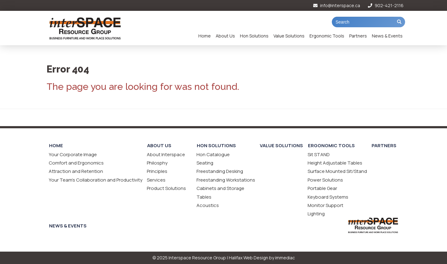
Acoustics (207, 205)
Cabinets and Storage (220, 188)
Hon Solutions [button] (254, 36)
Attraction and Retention (76, 171)
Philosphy (157, 163)
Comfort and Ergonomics (76, 163)
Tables (203, 197)
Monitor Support (325, 205)
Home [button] (204, 36)
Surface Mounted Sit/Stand (337, 171)
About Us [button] (225, 36)
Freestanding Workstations (225, 180)
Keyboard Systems (328, 197)
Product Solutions (166, 188)
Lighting (316, 213)
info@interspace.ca (336, 5)
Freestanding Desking (219, 171)
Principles (157, 171)
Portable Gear (322, 188)
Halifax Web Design (248, 258)
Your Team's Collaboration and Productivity (95, 180)
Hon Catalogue (213, 154)
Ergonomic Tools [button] (326, 36)
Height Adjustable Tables (335, 163)
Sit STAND (319, 154)
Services (156, 180)
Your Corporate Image (73, 154)
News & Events (387, 36)
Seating (204, 163)
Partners (358, 36)
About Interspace (166, 154)
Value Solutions (289, 36)
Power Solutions (325, 180)
